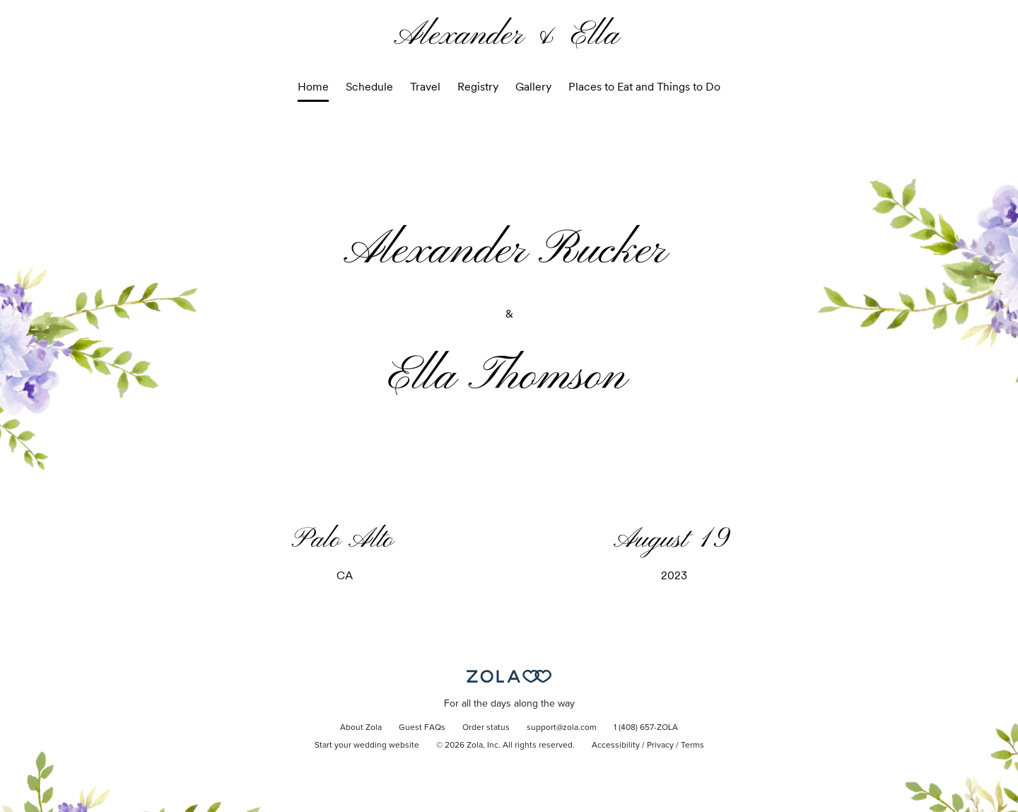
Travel (425, 86)
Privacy (660, 745)
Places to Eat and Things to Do (644, 86)
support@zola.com (562, 728)
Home (313, 86)
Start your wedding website (367, 745)
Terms (692, 745)
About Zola (361, 728)
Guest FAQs (422, 728)
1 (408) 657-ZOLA (646, 728)
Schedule (369, 86)
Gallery (533, 86)
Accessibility (616, 745)
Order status (486, 728)
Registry (477, 86)
